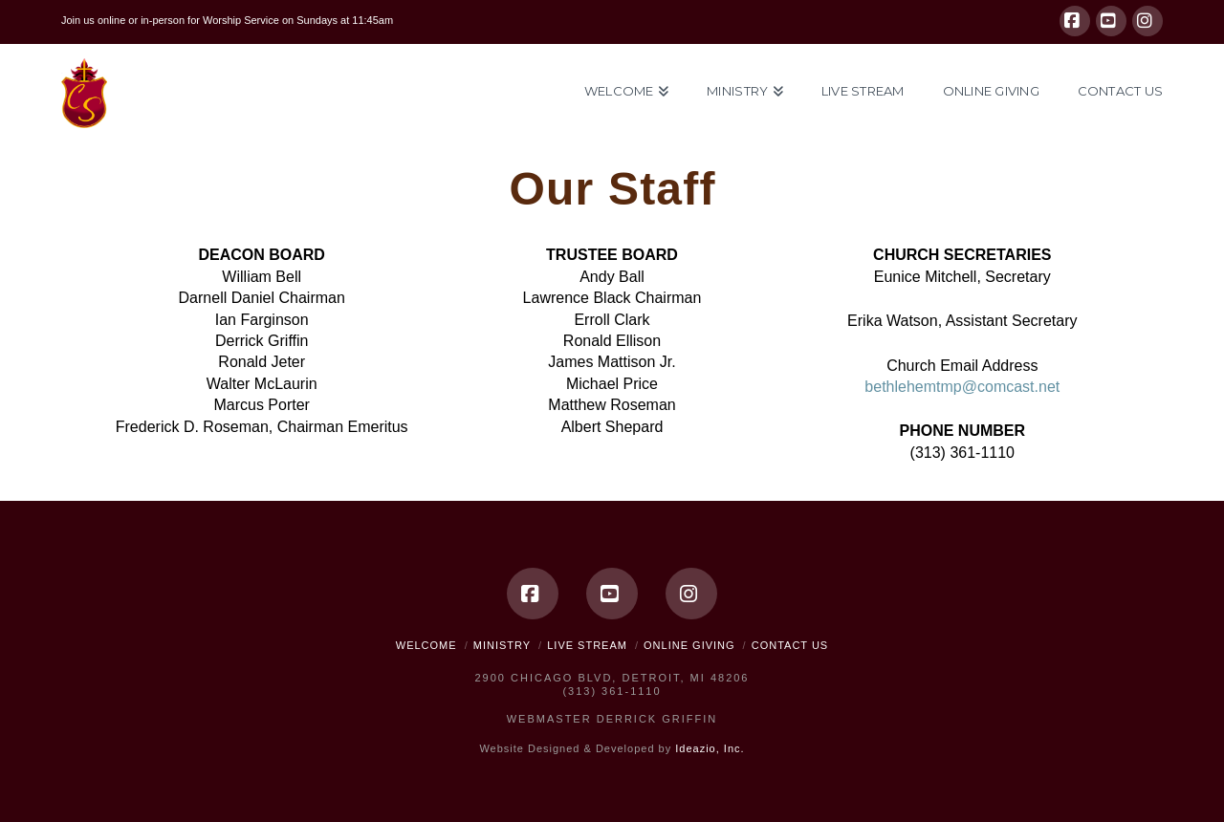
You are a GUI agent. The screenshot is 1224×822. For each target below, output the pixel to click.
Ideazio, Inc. (709, 748)
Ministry (502, 645)
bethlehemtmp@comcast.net (962, 387)
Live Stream (587, 645)
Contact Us (790, 645)
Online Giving (689, 645)
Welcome (426, 645)
